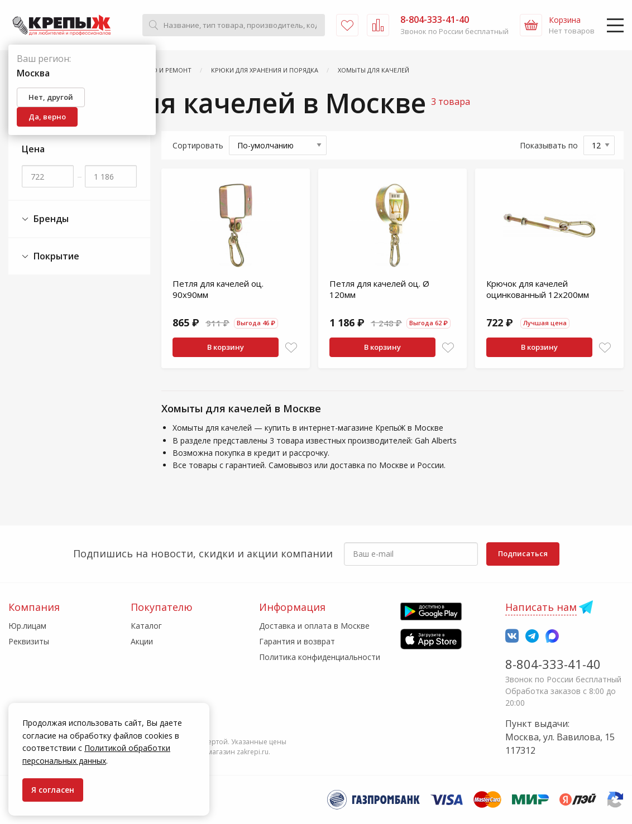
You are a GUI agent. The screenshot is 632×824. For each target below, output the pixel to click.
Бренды (45, 219)
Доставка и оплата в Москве (314, 625)
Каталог (146, 625)
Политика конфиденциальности (319, 657)
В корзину (225, 347)
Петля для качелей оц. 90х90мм (218, 289)
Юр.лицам (27, 625)
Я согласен (52, 789)
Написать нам (541, 607)
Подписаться (523, 553)
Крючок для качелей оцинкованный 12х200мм (537, 289)
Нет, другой (50, 97)
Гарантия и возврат (297, 641)
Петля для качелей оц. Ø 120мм (379, 289)
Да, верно (47, 117)
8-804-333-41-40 (553, 664)
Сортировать (198, 145)
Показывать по (549, 145)
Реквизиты (28, 641)
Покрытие (50, 256)
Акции (142, 641)
